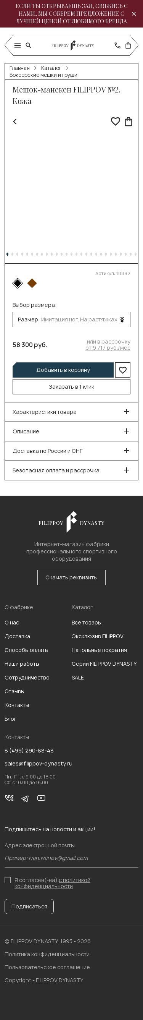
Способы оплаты (26, 650)
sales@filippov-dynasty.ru (38, 763)
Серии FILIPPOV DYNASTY (104, 663)
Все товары (86, 622)
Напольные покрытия (99, 650)
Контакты (17, 705)
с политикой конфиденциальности (52, 883)
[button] (7, 254)
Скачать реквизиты (71, 577)
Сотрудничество (27, 677)
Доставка (17, 636)
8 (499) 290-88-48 (29, 750)
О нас (12, 622)
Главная (20, 68)
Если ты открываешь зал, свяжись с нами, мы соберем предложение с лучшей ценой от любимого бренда (72, 13)
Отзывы (14, 691)
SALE (78, 677)
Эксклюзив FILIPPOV (98, 636)
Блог (11, 718)
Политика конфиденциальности (47, 954)
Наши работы (22, 663)
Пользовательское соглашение (47, 967)
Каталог (51, 68)
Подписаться (29, 906)
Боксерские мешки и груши (43, 74)
